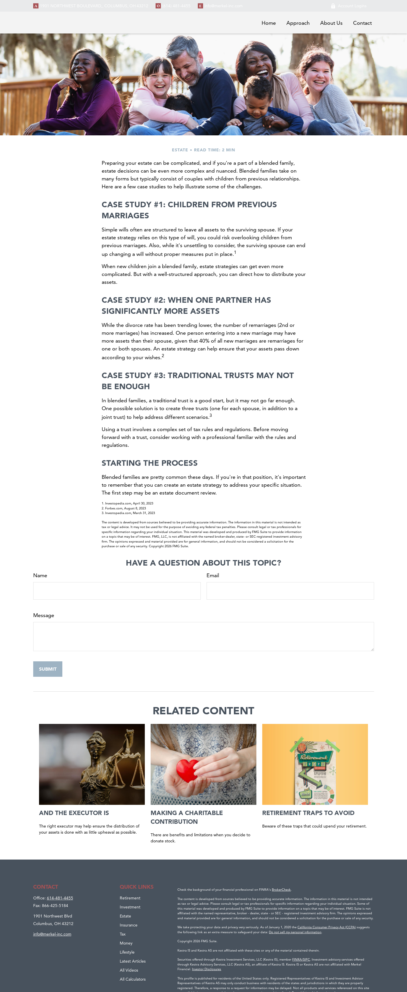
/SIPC (306, 959)
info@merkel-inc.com (224, 6)
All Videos (129, 970)
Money (126, 943)
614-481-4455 (60, 898)
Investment (130, 907)
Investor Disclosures (206, 969)
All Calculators (133, 979)
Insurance (129, 925)
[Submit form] (47, 669)
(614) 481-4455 (176, 6)
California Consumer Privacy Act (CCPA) (326, 927)
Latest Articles (133, 961)
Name (40, 575)
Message (43, 615)
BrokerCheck (281, 890)
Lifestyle (127, 952)
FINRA (297, 959)
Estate (125, 916)
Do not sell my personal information (295, 932)
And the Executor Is (74, 812)
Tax (123, 934)
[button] (268, 22)
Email (213, 575)
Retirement (130, 898)
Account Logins (349, 5)
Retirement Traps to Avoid (308, 812)
